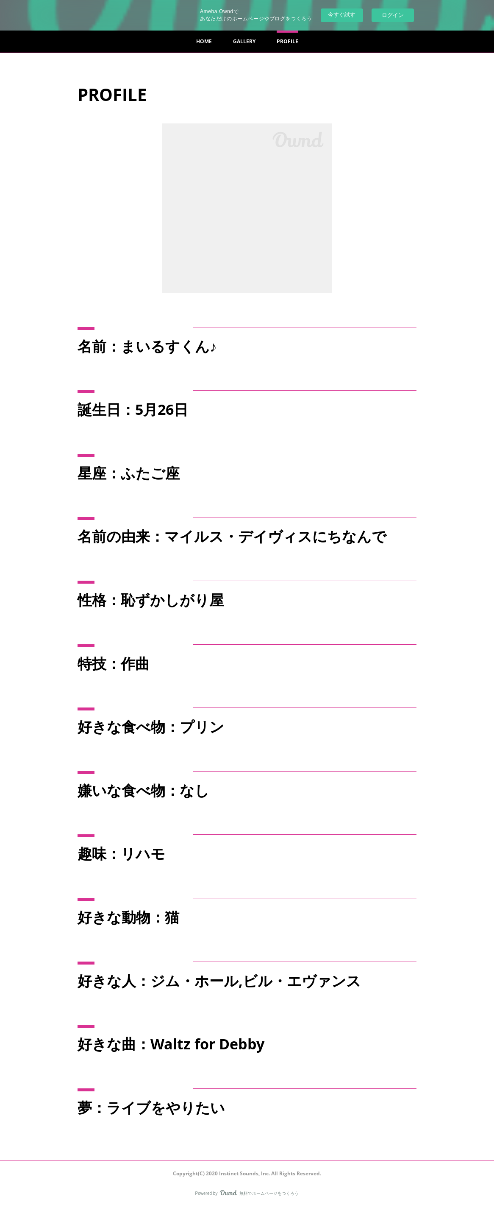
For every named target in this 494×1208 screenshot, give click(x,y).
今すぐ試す (341, 14)
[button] (204, 42)
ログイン (393, 15)
